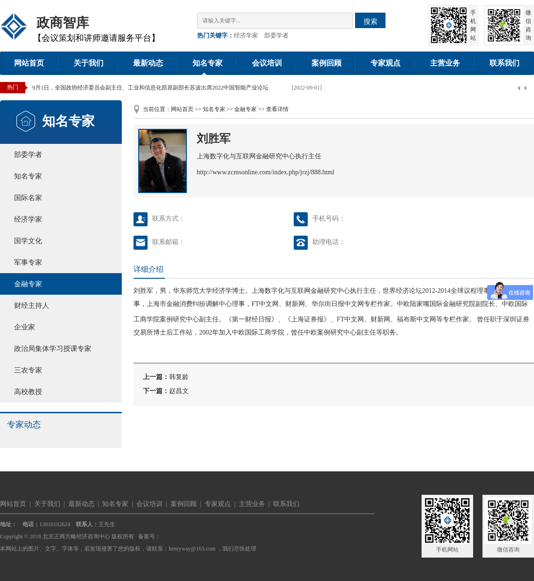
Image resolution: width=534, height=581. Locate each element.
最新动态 (148, 63)
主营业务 (445, 63)
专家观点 (385, 63)
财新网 (380, 319)
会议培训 (267, 63)
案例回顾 (326, 63)
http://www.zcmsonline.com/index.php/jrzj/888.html (265, 172)
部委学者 (276, 35)
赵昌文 (179, 391)
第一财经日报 (251, 319)
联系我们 (504, 63)
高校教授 (28, 391)
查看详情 (277, 109)
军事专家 (28, 262)
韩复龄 (179, 376)
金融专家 (28, 284)
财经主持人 (31, 305)
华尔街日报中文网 (338, 303)
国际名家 (28, 197)
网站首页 (29, 63)
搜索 (370, 21)
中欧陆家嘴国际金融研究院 (436, 303)
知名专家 (207, 63)
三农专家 (28, 370)
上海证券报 (307, 319)
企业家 (24, 327)
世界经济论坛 (402, 290)
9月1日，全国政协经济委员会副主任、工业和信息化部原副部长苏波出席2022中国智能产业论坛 (150, 87)
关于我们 (89, 63)
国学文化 (28, 241)
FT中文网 (265, 303)
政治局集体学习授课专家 (52, 348)
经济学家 (246, 35)
